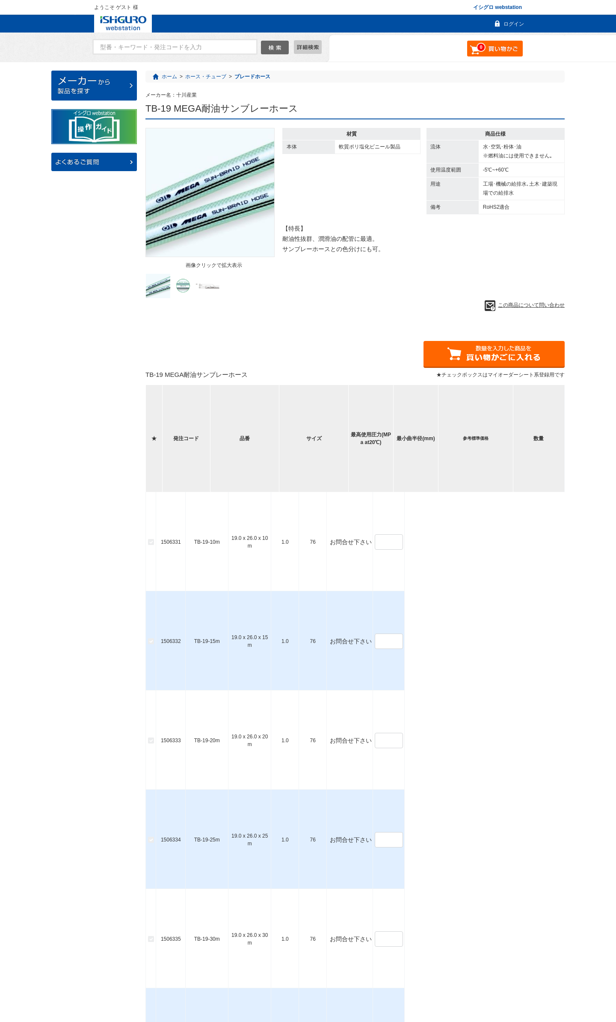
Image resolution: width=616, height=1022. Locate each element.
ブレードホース (252, 77)
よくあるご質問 (196, 984)
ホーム (169, 77)
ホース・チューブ (205, 77)
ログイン (513, 24)
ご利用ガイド (244, 984)
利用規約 (366, 984)
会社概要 (331, 984)
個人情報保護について (417, 984)
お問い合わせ (290, 984)
